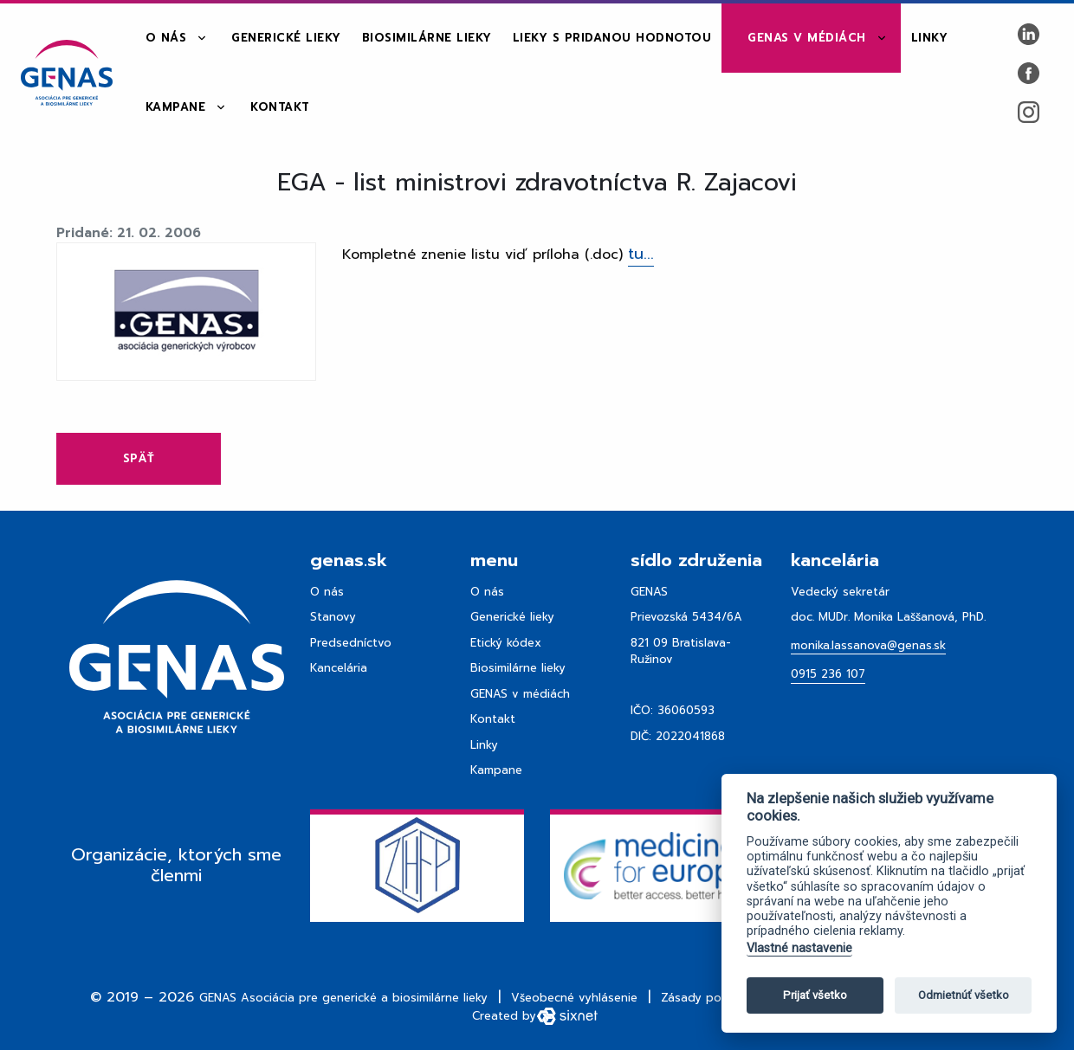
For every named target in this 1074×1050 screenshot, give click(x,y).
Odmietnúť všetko (963, 995)
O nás (166, 37)
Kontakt (280, 107)
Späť (138, 458)
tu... (641, 254)
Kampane (176, 107)
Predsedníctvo (350, 643)
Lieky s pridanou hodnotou (612, 37)
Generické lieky (286, 37)
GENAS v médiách (806, 37)
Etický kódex (505, 643)
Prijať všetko (815, 995)
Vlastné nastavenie (799, 948)
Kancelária (338, 668)
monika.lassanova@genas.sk (868, 645)
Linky (929, 37)
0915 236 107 (828, 674)
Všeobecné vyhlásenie (574, 997)
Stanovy (333, 617)
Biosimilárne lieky (427, 37)
